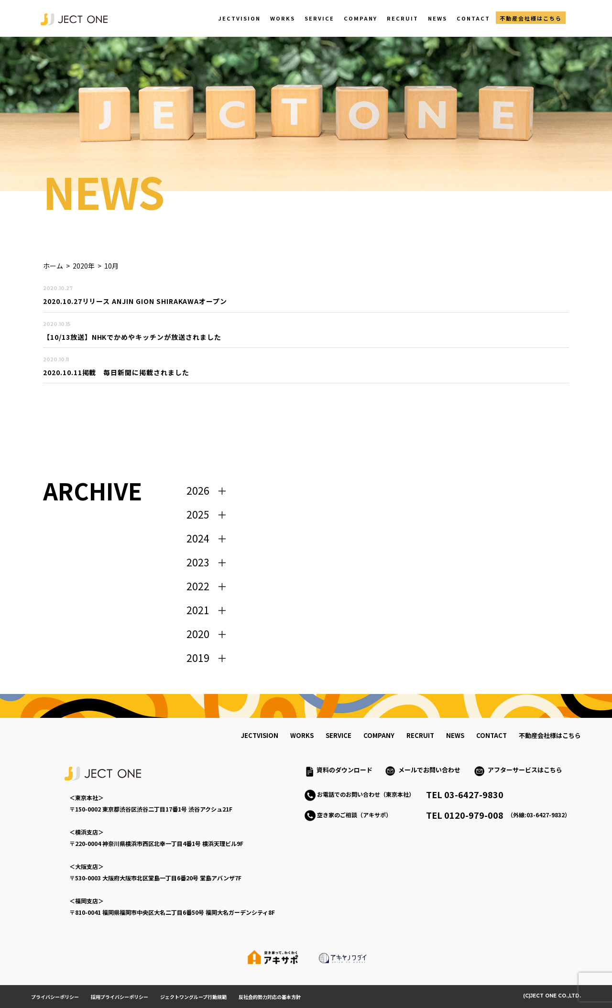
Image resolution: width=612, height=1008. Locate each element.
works (302, 735)
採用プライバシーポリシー (119, 996)
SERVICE (319, 18)
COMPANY (360, 18)
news (455, 735)
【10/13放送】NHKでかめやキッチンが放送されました (132, 337)
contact (491, 735)
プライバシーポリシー (55, 996)
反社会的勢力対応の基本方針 (270, 996)
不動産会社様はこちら (531, 18)
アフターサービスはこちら (525, 769)
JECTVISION (239, 18)
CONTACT (473, 18)
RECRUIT (402, 18)
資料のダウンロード (344, 769)
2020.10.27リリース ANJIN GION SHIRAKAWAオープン (135, 301)
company (378, 735)
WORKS (282, 18)
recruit (420, 735)
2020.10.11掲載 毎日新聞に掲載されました (116, 372)
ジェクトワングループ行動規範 (193, 996)
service (338, 735)
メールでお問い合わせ (432, 769)
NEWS (437, 18)
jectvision (259, 735)
